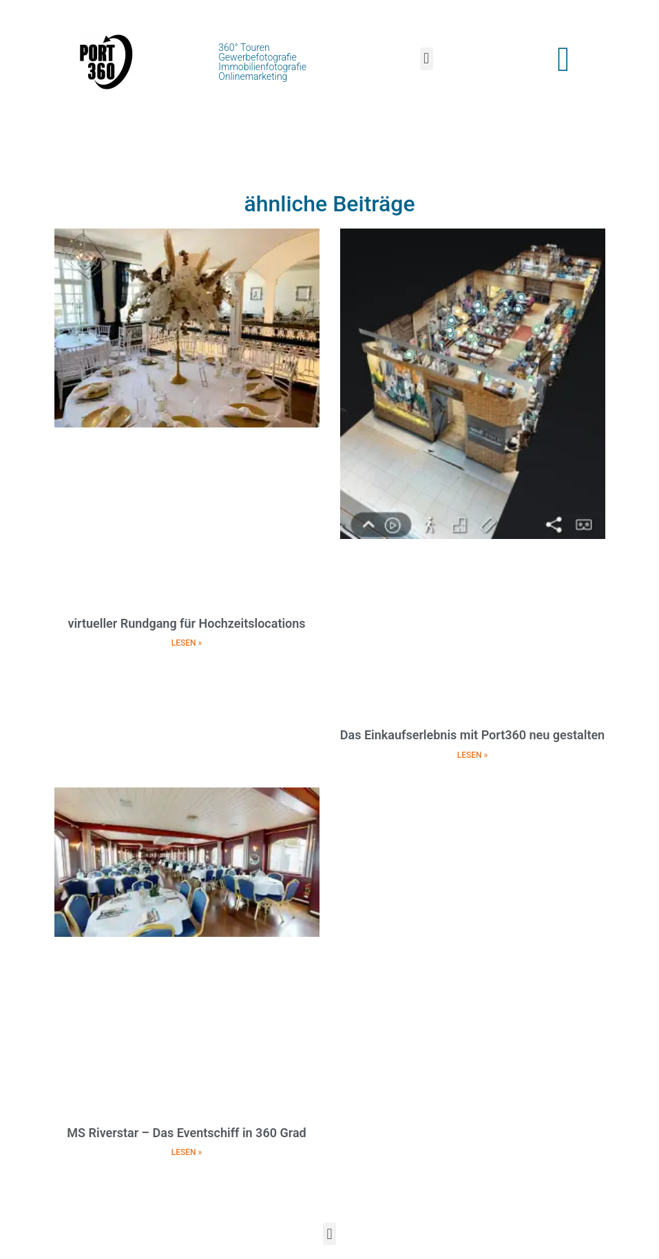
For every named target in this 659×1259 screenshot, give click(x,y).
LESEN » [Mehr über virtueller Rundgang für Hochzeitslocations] (186, 643)
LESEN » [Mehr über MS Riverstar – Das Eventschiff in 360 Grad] (186, 1152)
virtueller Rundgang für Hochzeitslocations (186, 623)
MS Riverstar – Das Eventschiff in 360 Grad (186, 1132)
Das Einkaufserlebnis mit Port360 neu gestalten (472, 735)
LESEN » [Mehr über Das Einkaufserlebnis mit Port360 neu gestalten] (472, 755)
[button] (426, 58)
